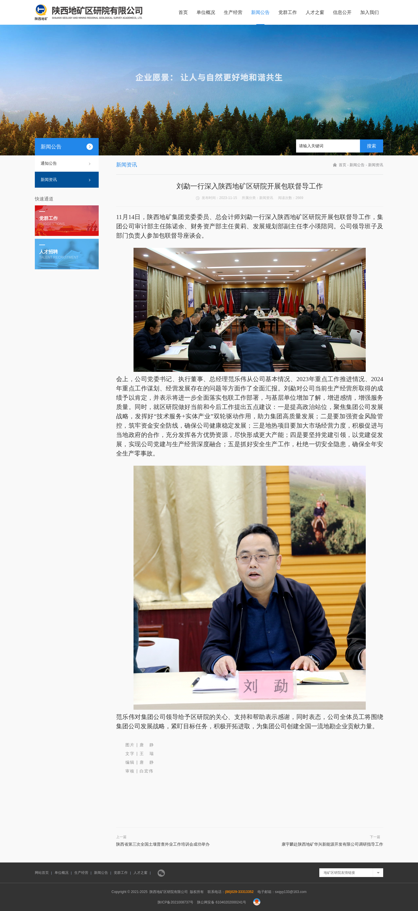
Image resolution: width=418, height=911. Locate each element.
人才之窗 (315, 12)
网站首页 (42, 873)
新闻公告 (260, 12)
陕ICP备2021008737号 (175, 902)
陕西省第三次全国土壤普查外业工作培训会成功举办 (163, 844)
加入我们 (369, 12)
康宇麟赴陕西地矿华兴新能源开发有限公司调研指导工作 (332, 844)
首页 (183, 12)
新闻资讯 (49, 179)
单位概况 (206, 12)
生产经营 (233, 12)
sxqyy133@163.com (291, 892)
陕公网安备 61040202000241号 (221, 902)
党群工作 (287, 12)
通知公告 (49, 163)
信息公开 (342, 12)
